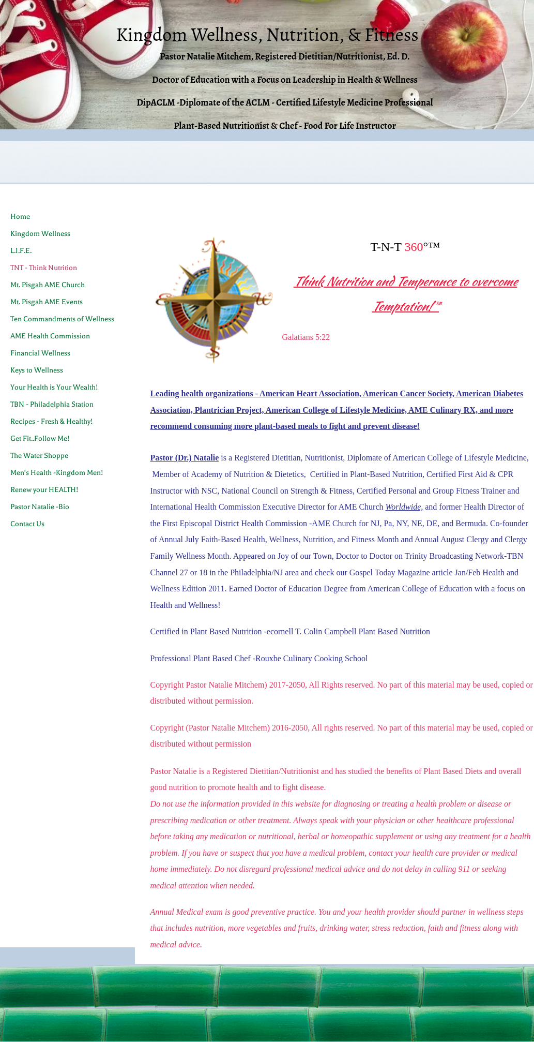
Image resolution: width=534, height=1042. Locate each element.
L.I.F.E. (21, 250)
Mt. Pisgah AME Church (47, 284)
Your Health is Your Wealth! (54, 387)
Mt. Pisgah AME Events (46, 301)
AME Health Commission (50, 336)
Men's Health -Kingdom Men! (56, 472)
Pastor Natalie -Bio (39, 506)
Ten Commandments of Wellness (62, 319)
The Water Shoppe (39, 455)
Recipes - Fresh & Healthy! (51, 421)
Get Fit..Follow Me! (40, 438)
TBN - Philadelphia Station (52, 404)
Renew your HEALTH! (44, 489)
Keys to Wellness (36, 370)
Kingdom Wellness (40, 233)
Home (20, 216)
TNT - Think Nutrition (43, 267)
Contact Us (27, 523)
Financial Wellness (40, 353)
